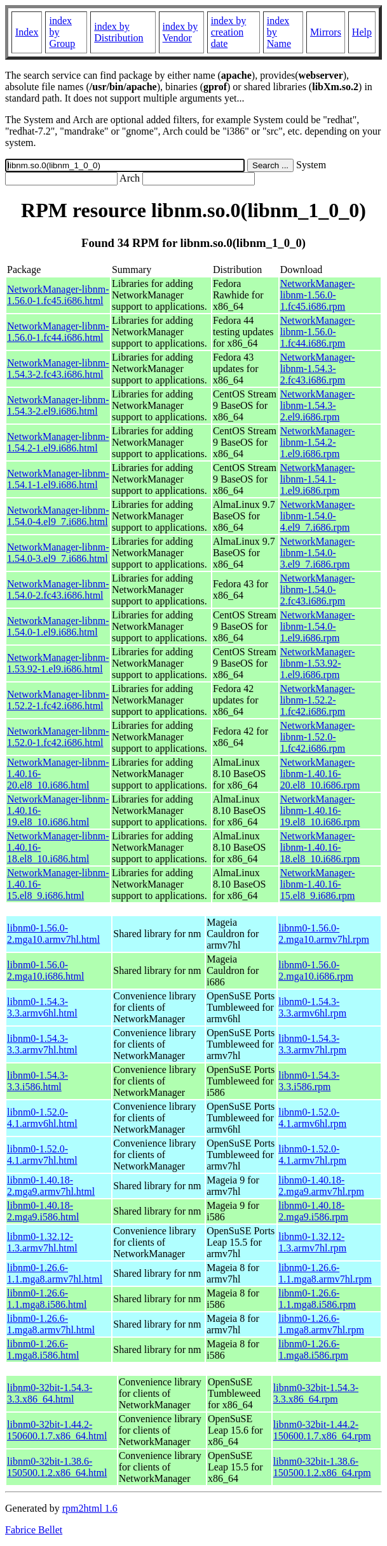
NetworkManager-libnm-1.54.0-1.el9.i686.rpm (317, 626)
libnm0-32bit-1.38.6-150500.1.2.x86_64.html (57, 1467)
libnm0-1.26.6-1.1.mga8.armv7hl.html (54, 1273)
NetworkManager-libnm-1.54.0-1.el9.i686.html (58, 626)
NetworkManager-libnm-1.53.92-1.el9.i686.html (58, 663)
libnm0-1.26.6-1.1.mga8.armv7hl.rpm (325, 1273)
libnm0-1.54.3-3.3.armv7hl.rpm (312, 1044)
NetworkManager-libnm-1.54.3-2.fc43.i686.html (58, 368)
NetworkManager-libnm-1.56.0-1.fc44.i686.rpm (317, 332)
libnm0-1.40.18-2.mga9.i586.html (43, 1211)
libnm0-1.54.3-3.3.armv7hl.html (42, 1044)
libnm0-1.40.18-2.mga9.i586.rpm (313, 1211)
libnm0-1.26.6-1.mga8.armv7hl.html (51, 1324)
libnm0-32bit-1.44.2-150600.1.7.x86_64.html (57, 1430)
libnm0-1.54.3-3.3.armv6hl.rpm (312, 1007)
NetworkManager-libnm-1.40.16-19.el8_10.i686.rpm (320, 810)
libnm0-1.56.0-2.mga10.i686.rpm (315, 970)
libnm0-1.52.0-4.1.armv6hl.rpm (312, 1118)
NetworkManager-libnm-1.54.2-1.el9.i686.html (58, 442)
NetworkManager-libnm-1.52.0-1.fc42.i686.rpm (317, 737)
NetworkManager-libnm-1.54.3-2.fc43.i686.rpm (317, 368)
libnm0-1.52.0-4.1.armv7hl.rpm (312, 1154)
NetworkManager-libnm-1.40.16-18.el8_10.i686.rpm (320, 847)
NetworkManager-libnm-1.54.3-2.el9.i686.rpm (317, 405)
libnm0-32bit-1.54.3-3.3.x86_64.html (49, 1393)
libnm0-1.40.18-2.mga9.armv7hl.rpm (321, 1186)
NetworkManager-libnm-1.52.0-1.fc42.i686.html (58, 737)
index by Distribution (118, 32)
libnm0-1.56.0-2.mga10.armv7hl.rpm (323, 934)
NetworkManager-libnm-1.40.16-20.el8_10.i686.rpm (320, 773)
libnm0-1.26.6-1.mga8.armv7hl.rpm (321, 1324)
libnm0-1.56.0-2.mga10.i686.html (45, 970)
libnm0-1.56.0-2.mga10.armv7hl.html (53, 934)
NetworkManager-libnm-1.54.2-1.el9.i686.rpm (317, 442)
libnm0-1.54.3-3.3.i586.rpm (308, 1081)
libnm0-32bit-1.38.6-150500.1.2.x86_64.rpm (322, 1467)
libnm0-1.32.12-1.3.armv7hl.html (42, 1242)
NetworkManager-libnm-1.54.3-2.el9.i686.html (58, 405)
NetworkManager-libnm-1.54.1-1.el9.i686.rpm (317, 479)
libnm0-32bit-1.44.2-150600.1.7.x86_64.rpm (322, 1430)
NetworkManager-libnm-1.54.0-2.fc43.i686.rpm (317, 589)
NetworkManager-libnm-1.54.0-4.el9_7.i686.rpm (317, 516)
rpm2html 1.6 (90, 1508)
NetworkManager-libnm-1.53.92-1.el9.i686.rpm (317, 663)
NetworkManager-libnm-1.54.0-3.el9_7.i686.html (58, 553)
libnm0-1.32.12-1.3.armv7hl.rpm (312, 1242)
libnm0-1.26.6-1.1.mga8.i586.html (46, 1299)
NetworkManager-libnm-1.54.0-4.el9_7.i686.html (58, 516)
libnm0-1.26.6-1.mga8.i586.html (43, 1349)
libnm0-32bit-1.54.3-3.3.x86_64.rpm (315, 1393)
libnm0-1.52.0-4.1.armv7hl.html (42, 1154)
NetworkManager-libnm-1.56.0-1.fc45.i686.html (58, 295)
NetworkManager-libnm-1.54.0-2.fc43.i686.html (58, 589)
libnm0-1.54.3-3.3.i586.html (37, 1081)
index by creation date (229, 32)
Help (362, 32)
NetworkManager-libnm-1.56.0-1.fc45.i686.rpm (317, 295)
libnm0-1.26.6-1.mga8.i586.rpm (313, 1349)
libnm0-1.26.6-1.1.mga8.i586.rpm (317, 1299)
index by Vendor (180, 32)
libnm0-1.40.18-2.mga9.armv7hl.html (51, 1186)
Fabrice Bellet (33, 1529)
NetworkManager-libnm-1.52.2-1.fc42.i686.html (58, 700)
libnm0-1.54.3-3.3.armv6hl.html (42, 1007)
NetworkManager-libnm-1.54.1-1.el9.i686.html (58, 479)
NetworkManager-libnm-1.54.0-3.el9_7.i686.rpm (317, 553)
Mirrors (325, 32)
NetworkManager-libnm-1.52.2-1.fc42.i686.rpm (317, 700)
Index (26, 32)
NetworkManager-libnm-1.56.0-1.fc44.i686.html (58, 332)
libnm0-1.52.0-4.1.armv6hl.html (42, 1118)
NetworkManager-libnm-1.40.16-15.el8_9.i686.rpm (317, 884)
